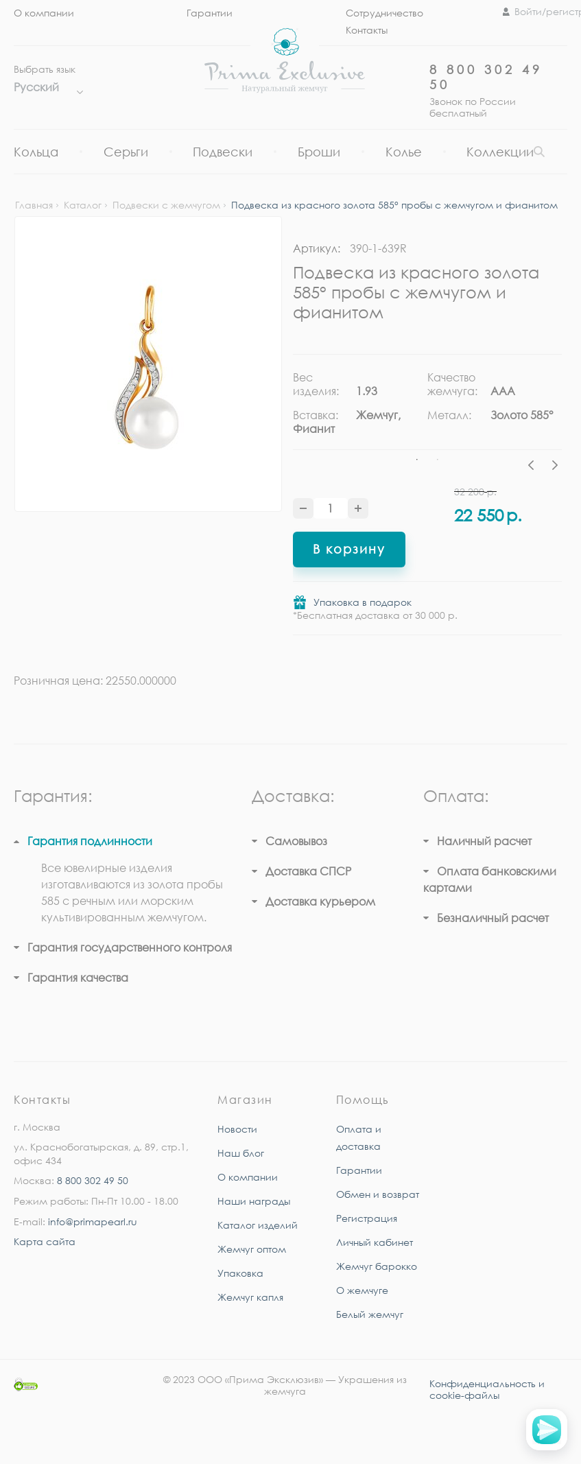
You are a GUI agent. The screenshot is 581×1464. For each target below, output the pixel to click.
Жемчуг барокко (376, 1266)
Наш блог (240, 1153)
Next (555, 467)
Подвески (222, 151)
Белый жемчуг (369, 1314)
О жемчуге (362, 1290)
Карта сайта (44, 1241)
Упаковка (240, 1273)
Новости (237, 1129)
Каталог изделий (257, 1225)
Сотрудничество (384, 13)
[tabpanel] (360, 408)
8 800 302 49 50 (92, 1180)
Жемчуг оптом (251, 1249)
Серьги (126, 151)
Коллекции (500, 151)
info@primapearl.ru (92, 1221)
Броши (319, 151)
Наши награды (253, 1201)
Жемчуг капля (250, 1297)
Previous (534, 467)
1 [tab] (417, 460)
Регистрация (366, 1218)
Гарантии (210, 13)
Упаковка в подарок (362, 602)
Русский (45, 87)
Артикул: (316, 248)
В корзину (349, 548)
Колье (404, 151)
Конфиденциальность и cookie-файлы (487, 1389)
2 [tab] (437, 460)
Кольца (36, 151)
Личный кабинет (374, 1242)
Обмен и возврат (377, 1194)
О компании (44, 13)
